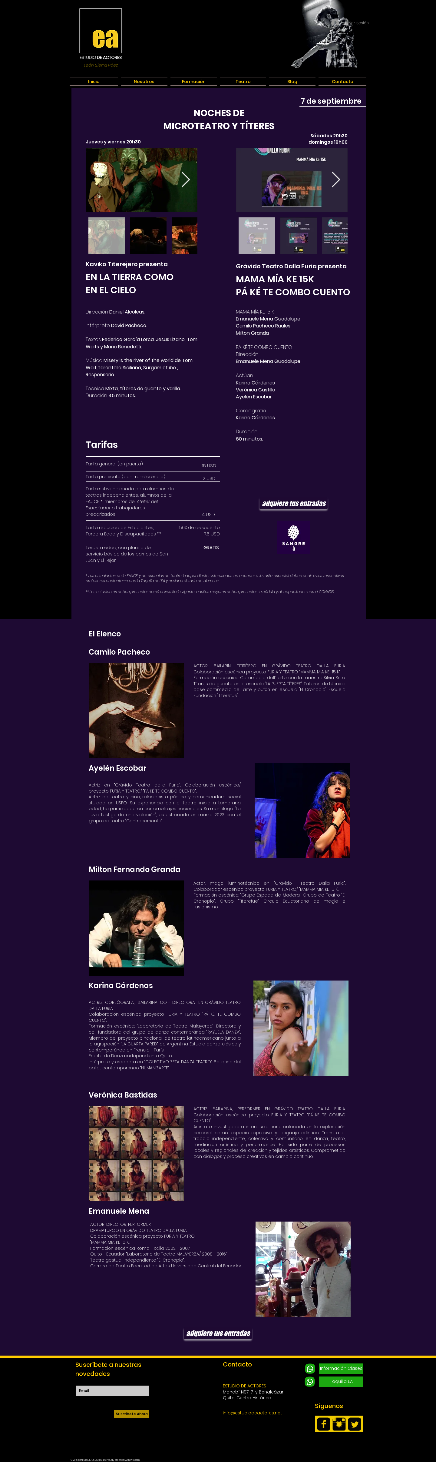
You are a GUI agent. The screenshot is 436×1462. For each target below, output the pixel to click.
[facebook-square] (323, 1424)
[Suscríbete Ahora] (131, 1414)
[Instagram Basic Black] (339, 1424)
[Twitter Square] (354, 1424)
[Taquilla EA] (341, 1381)
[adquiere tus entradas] (293, 503)
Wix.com (135, 1460)
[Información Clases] (341, 1368)
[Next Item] (185, 180)
